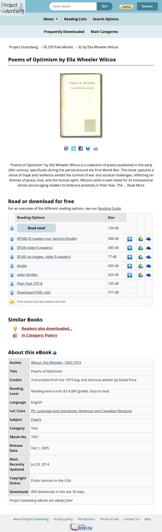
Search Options (106, 19)
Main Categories (104, 31)
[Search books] (73, 6)
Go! (105, 6)
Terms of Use (109, 519)
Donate (147, 6)
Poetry (36, 419)
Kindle (22, 265)
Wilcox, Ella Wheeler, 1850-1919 (56, 362)
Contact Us (131, 519)
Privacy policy (63, 519)
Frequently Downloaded (64, 31)
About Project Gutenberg (31, 519)
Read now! (36, 228)
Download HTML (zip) (33, 292)
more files (38, 301)
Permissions (86, 519)
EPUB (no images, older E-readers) (44, 256)
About (50, 19)
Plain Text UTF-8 (29, 283)
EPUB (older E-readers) (35, 247)
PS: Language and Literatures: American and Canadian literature (81, 411)
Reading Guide (109, 208)
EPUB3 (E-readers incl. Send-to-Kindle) (47, 238)
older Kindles (27, 274)
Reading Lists (75, 19)
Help (147, 519)
